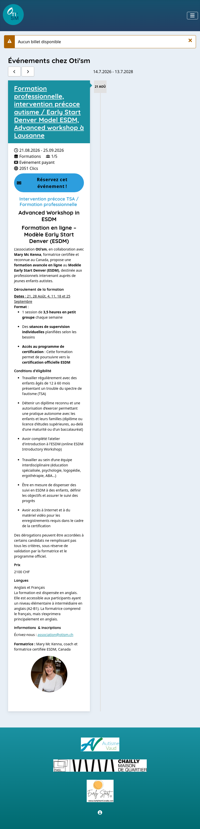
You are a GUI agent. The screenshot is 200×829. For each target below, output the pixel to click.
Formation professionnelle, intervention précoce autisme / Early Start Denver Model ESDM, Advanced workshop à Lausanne (49, 111)
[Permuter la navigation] (192, 15)
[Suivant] (28, 71)
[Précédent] (14, 71)
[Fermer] (190, 40)
